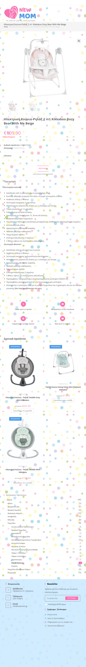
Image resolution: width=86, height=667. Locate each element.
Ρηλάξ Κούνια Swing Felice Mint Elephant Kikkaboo (63, 388)
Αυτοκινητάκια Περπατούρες (22, 527)
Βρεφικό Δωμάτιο (14, 510)
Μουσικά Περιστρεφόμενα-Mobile (24, 550)
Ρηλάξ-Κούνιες (19, 148)
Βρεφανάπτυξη (13, 507)
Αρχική (9, 500)
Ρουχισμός (12, 573)
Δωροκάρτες (16, 533)
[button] (79, 41)
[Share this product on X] (23, 306)
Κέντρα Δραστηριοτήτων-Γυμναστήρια (26, 540)
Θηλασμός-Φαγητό (15, 513)
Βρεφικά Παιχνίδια (18, 530)
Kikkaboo (7, 155)
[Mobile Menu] (80, 10)
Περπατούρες (16, 559)
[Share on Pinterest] (23, 320)
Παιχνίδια (11, 523)
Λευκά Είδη (12, 516)
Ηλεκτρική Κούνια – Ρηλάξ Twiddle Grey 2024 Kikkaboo (23, 398)
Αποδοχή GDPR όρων (55, 604)
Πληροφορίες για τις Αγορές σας (59, 622)
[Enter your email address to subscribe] (62, 598)
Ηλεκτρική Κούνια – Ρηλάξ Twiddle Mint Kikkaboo (23, 470)
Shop (6, 27)
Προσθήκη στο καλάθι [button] (22, 411)
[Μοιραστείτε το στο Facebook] (62, 306)
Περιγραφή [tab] (43, 168)
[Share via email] (62, 320)
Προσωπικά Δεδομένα (55, 626)
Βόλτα (10, 503)
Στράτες (14, 566)
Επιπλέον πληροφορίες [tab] (43, 174)
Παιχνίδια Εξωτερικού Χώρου (19, 569)
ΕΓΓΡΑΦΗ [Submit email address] (72, 598)
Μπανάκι (11, 520)
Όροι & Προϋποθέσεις (56, 618)
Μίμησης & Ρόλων (18, 546)
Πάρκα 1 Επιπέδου (18, 553)
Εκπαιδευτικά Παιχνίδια (20, 536)
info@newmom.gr (20, 606)
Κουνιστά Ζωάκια (18, 543)
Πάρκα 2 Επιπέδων (18, 556)
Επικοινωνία (52, 614)
